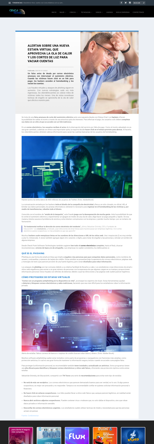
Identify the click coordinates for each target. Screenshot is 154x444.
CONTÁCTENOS (138, 11)
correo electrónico (88, 244)
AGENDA (109, 11)
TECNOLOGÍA (85, 11)
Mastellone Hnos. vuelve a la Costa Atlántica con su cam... (43, 3)
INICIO (54, 11)
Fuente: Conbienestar (30, 414)
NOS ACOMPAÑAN (123, 11)
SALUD (62, 11)
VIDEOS (98, 11)
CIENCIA (73, 11)
